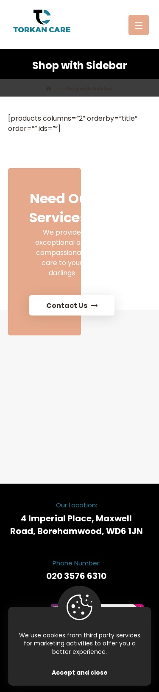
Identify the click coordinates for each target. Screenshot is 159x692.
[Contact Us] (80, 285)
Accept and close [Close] (80, 672)
